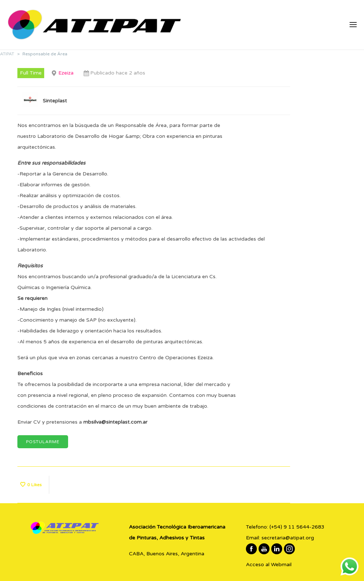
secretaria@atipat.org (288, 538)
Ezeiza (66, 73)
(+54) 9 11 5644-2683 (297, 527)
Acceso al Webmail (269, 564)
